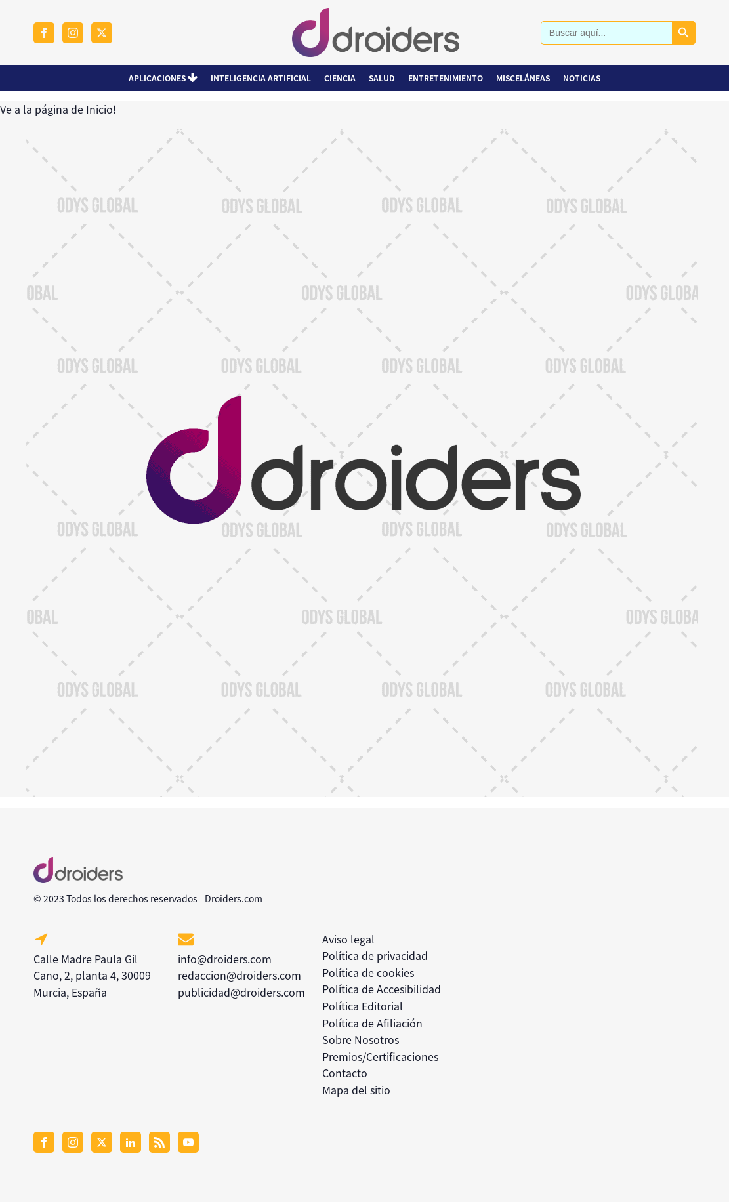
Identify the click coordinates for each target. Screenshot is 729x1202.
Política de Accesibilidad (381, 989)
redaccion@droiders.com (239, 975)
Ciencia (340, 77)
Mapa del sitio (356, 1090)
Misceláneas (523, 77)
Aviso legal (348, 939)
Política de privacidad (375, 955)
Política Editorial (362, 1006)
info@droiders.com (225, 958)
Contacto (344, 1073)
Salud (382, 77)
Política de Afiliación (372, 1023)
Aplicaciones (163, 77)
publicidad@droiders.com (241, 992)
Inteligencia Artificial (261, 77)
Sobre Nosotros (360, 1039)
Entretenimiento (445, 77)
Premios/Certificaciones (380, 1056)
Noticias (581, 77)
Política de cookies (368, 972)
